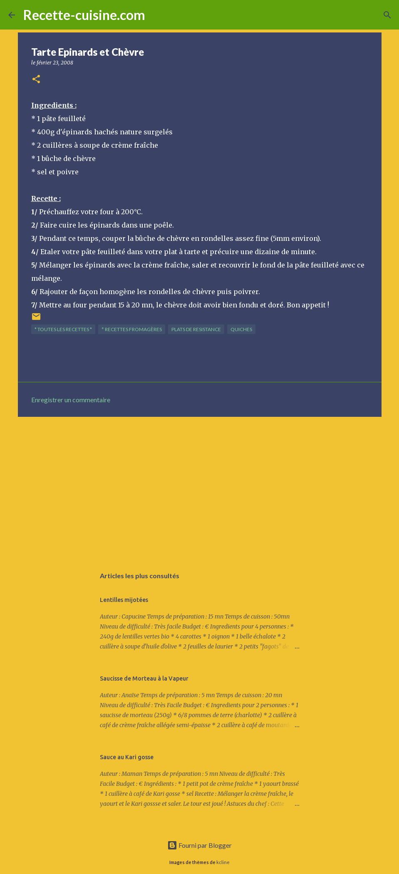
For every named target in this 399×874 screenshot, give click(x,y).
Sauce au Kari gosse (127, 757)
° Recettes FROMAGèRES (132, 329)
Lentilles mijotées (124, 600)
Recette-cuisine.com (84, 15)
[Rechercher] (157, 15)
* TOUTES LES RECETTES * (63, 329)
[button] (36, 79)
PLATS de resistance (196, 329)
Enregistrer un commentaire (70, 400)
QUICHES (241, 329)
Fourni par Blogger (199, 845)
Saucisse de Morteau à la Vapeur (144, 678)
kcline (223, 862)
